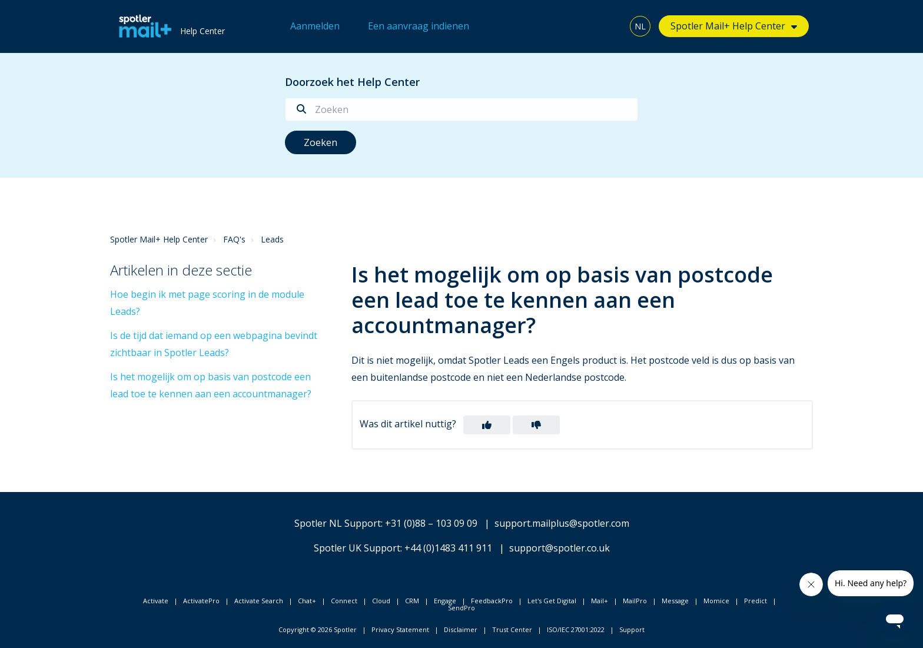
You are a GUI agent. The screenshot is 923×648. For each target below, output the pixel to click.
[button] (486, 425)
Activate (155, 600)
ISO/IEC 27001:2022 (576, 629)
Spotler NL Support (337, 523)
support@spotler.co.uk (559, 547)
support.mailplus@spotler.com (561, 523)
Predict (755, 600)
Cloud (381, 600)
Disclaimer (460, 629)
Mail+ (599, 600)
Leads (272, 239)
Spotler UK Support (357, 547)
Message (675, 600)
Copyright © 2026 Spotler (317, 629)
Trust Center (512, 629)
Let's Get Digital (551, 600)
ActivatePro (201, 600)
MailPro (635, 600)
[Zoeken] (461, 109)
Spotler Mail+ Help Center (727, 25)
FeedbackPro (492, 600)
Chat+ (307, 600)
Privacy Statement (400, 629)
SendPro (461, 607)
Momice (716, 600)
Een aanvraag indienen (418, 25)
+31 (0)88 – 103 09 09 (431, 523)
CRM (412, 600)
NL (640, 26)
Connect (344, 600)
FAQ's (234, 239)
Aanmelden (315, 25)
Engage (445, 600)
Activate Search (258, 600)
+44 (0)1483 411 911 (448, 547)
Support (632, 629)
